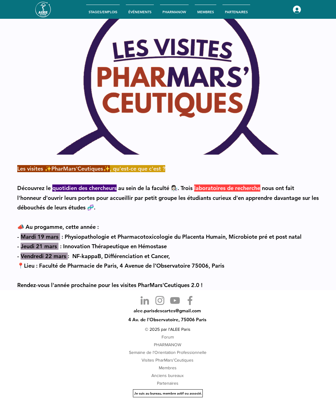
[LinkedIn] (145, 300)
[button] (140, 9)
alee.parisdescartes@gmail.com (167, 311)
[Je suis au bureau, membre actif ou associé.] (168, 393)
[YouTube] (175, 300)
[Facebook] (190, 300)
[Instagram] (160, 300)
